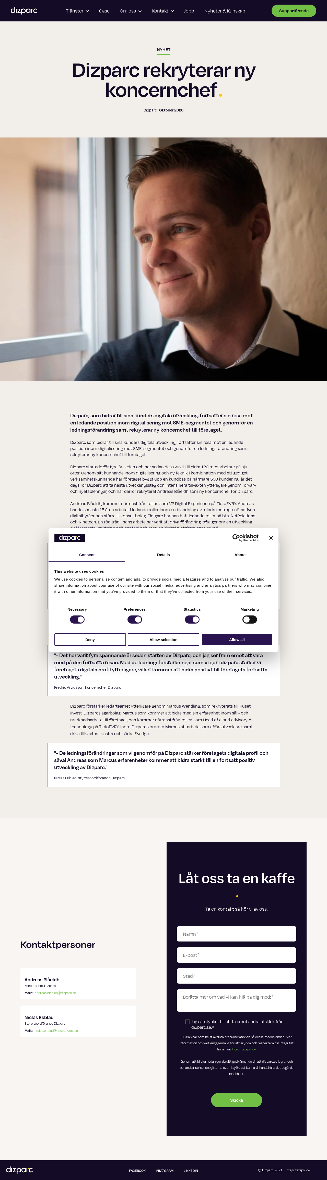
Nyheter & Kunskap (224, 10)
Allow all (237, 639)
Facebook (137, 1171)
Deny (90, 639)
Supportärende (294, 10)
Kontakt (163, 10)
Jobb (189, 10)
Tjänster (77, 10)
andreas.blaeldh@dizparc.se (55, 992)
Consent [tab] (87, 555)
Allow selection (163, 639)
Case (104, 10)
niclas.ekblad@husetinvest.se (56, 1030)
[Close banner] (271, 538)
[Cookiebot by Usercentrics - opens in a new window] (236, 538)
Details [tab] (163, 555)
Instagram (164, 1171)
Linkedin (191, 1171)
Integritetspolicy (244, 1049)
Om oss (131, 10)
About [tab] (240, 555)
